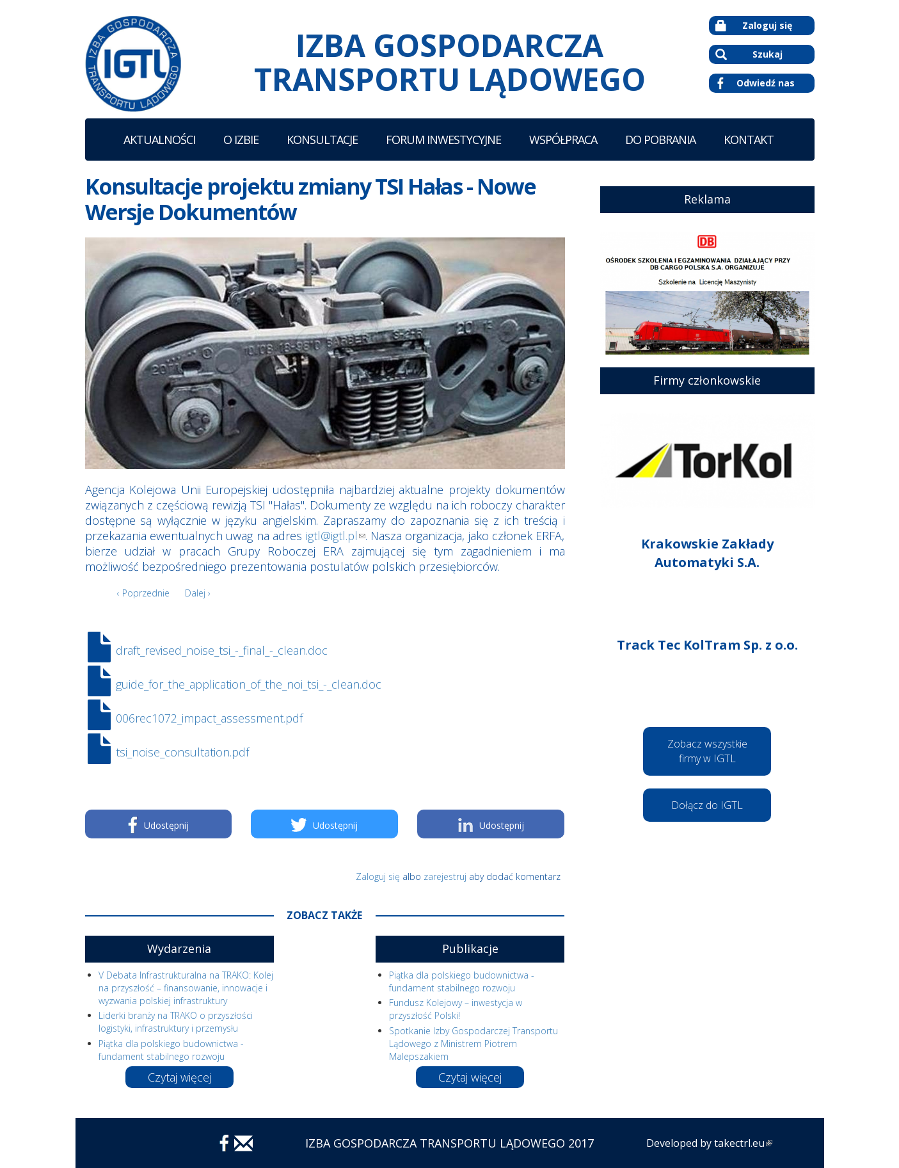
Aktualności (159, 139)
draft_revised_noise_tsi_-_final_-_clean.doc (222, 650)
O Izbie (241, 139)
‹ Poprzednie (143, 593)
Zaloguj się (754, 25)
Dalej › (198, 593)
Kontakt (749, 139)
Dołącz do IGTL (707, 805)
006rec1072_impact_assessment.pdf (209, 718)
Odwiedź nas (756, 83)
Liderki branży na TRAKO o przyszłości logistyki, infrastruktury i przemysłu (176, 1021)
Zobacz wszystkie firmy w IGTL (707, 751)
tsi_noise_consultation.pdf (182, 752)
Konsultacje (322, 139)
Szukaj (749, 54)
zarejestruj (445, 876)
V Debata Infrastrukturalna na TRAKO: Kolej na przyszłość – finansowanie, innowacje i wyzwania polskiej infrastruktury (186, 988)
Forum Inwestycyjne (443, 139)
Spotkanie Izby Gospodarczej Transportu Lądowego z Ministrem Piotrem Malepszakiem (473, 1043)
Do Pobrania (660, 139)
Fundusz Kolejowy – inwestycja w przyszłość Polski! (455, 1008)
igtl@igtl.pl (335, 535)
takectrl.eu (743, 1143)
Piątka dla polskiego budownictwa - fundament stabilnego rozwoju (171, 1049)
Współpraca (563, 139)
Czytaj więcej (179, 1077)
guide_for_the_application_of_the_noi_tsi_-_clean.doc (248, 684)
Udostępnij (158, 825)
